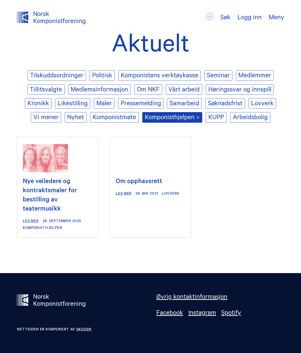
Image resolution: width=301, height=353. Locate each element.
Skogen (83, 330)
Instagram (202, 313)
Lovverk (170, 194)
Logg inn (250, 18)
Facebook (169, 313)
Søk (225, 18)
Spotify (231, 313)
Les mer (31, 222)
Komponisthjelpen (42, 228)
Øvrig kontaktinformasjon (191, 297)
